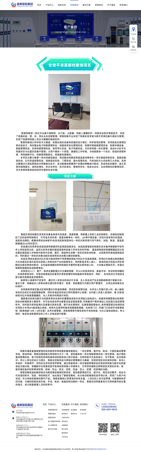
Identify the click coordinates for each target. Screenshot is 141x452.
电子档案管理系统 (54, 421)
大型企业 (65, 437)
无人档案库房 (52, 425)
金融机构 (65, 425)
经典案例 (74, 5)
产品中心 (50, 5)
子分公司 (83, 414)
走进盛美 (74, 410)
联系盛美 (83, 410)
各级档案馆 (65, 410)
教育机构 (65, 433)
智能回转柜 (52, 417)
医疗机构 (65, 429)
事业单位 (65, 421)
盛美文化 (74, 414)
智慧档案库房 (52, 410)
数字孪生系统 (52, 429)
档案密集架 (52, 414)
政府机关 (65, 414)
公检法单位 (65, 417)
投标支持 (62, 5)
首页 (39, 5)
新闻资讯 (99, 5)
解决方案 (87, 5)
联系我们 (124, 5)
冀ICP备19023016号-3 (98, 449)
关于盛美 (111, 5)
